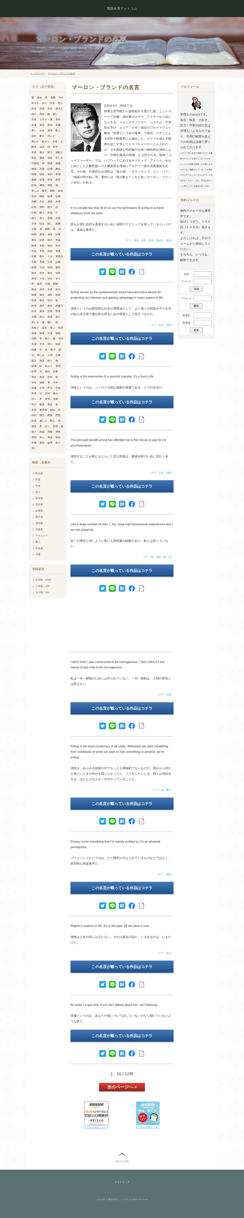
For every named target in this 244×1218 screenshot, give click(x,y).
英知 (49, 124)
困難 (57, 223)
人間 (168, 694)
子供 (33, 223)
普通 (33, 388)
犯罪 (33, 371)
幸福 (49, 212)
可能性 (35, 163)
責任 (41, 300)
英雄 (57, 124)
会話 (41, 146)
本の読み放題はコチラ (96, 1127)
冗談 (41, 267)
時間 (33, 234)
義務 (33, 179)
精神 (33, 294)
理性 (57, 431)
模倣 (49, 415)
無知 (52, 409)
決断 (33, 201)
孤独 (49, 218)
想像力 (59, 305)
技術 (151, 240)
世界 (33, 300)
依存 (49, 108)
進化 (49, 272)
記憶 (49, 168)
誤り (44, 103)
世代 (49, 300)
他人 (57, 316)
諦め (39, 97)
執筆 (33, 245)
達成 (168, 240)
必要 (55, 371)
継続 (41, 196)
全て (57, 278)
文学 (41, 388)
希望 (57, 174)
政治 (57, 289)
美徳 (41, 377)
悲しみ (59, 157)
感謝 (57, 163)
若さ (57, 442)
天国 (33, 344)
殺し (49, 223)
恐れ (33, 136)
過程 (49, 157)
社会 (161, 324)
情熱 (49, 267)
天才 (41, 344)
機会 (57, 168)
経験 (158, 556)
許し (47, 426)
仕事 (57, 234)
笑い (33, 448)
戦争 (33, 305)
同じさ (51, 136)
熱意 (41, 360)
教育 (57, 179)
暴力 (55, 393)
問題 (57, 415)
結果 (49, 196)
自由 (49, 251)
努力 (53, 349)
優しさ (43, 420)
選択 (41, 305)
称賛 (33, 267)
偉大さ (59, 108)
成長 (49, 294)
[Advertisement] (122, 623)
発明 (57, 366)
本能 (55, 398)
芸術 (33, 196)
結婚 (57, 196)
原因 (49, 201)
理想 (33, 437)
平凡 (49, 388)
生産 (49, 289)
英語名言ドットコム (122, 8)
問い (49, 344)
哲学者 (39, 517)
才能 (33, 229)
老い (33, 130)
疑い (55, 114)
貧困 (41, 382)
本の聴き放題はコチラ (147, 1127)
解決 (33, 146)
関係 (49, 163)
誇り (33, 398)
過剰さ (59, 152)
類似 (57, 437)
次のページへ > (122, 1087)
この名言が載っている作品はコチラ (122, 254)
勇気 (33, 426)
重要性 (59, 256)
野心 (52, 420)
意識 (41, 108)
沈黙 (33, 338)
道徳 (57, 344)
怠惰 (49, 311)
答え (41, 218)
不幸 (55, 382)
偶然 (49, 185)
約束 (33, 420)
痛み (33, 114)
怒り (60, 103)
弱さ (33, 431)
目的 (143, 240)
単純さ (160, 240)
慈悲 (49, 245)
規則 (49, 174)
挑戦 (57, 333)
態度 (57, 311)
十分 (49, 256)
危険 (33, 174)
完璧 (41, 168)
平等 (33, 382)
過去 (168, 952)
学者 (37, 485)
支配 (41, 245)
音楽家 (39, 548)
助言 (33, 272)
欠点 (41, 201)
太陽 (33, 316)
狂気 (33, 185)
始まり (48, 366)
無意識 (43, 409)
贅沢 (41, 294)
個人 (33, 218)
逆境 (41, 179)
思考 (41, 234)
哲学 (61, 338)
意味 (41, 114)
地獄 (49, 234)
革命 (33, 152)
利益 (168, 324)
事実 (136, 240)
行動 (33, 212)
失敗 (57, 240)
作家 (37, 479)
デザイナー (41, 535)
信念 (49, 278)
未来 (33, 409)
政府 (57, 294)
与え (61, 97)
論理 (49, 442)
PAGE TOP (122, 1161)
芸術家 (39, 504)
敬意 (44, 190)
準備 (41, 261)
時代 (49, 240)
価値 (41, 157)
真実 (33, 278)
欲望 (55, 426)
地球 (60, 327)
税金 (33, 289)
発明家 (39, 523)
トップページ (37, 73)
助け (41, 316)
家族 (33, 157)
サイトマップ (122, 1182)
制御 (55, 283)
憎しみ (40, 355)
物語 (41, 415)
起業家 (39, 510)
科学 (55, 146)
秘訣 (47, 371)
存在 (33, 311)
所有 (41, 272)
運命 (57, 119)
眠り (49, 360)
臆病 (49, 130)
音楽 (54, 141)
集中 (41, 256)
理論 (49, 437)
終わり (45, 141)
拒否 (49, 179)
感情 (33, 168)
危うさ (35, 103)
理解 (49, 431)
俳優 (37, 554)
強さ (47, 338)
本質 (47, 398)
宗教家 (39, 529)
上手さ (43, 119)
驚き (41, 136)
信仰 (57, 272)
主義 (33, 261)
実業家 (39, 498)
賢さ (49, 152)
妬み (33, 360)
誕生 (44, 327)
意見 (33, 108)
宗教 (33, 256)
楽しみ (35, 322)
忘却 (47, 393)
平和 (57, 388)
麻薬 (41, 404)
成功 (41, 289)
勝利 (57, 267)
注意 (49, 333)
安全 (52, 103)
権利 (168, 874)
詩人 (37, 491)
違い (52, 327)
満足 (49, 404)
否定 (33, 377)
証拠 (57, 261)
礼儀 (33, 442)
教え (57, 130)
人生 (41, 278)
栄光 (41, 124)
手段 (41, 251)
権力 (49, 207)
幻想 (33, 207)
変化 (33, 393)
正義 (47, 283)
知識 (33, 333)
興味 (41, 185)
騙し (168, 789)
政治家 (39, 473)
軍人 (37, 542)
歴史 (41, 442)
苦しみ (35, 190)
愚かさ (35, 141)
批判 (49, 377)
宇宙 (33, 119)
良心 (41, 437)
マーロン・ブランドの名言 (81, 39)
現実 (57, 201)
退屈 (41, 311)
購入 (41, 212)
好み (41, 223)
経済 (60, 190)
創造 (49, 305)
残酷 (47, 229)
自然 (41, 240)
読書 (33, 349)
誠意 (39, 283)
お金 (161, 472)
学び (33, 404)
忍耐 (57, 355)
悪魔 (53, 97)
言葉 (57, 218)
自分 (57, 245)
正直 (49, 261)
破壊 (33, 366)
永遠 (33, 124)
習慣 (57, 251)
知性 (41, 333)
